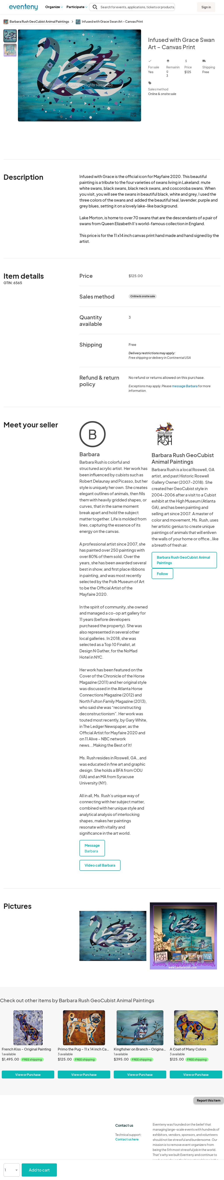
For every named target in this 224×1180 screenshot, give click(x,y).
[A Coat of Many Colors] (196, 1027)
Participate (76, 7)
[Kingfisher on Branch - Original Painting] (140, 1027)
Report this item (208, 1100)
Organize (54, 7)
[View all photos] (79, 90)
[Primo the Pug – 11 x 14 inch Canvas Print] (84, 1027)
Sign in (206, 7)
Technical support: (130, 1137)
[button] (54, 6)
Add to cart (39, 1169)
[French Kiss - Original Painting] (28, 1027)
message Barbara (185, 386)
